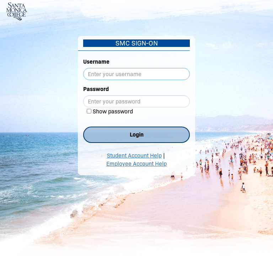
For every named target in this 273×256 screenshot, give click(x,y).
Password (96, 89)
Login (137, 134)
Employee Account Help (136, 163)
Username (96, 61)
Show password (113, 111)
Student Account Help (134, 155)
